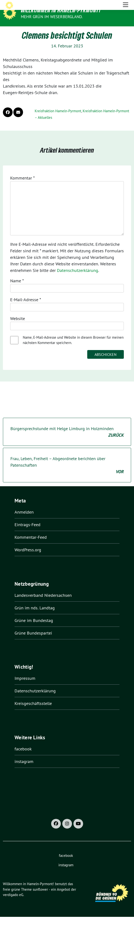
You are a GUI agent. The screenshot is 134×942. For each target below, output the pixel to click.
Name (17, 290)
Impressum (25, 688)
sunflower (40, 899)
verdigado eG (13, 904)
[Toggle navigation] (125, 31)
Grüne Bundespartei (33, 642)
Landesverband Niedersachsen (43, 605)
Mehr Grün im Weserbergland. (52, 16)
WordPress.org (28, 559)
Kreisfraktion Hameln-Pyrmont (58, 120)
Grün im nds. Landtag (35, 617)
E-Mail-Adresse (25, 309)
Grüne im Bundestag (34, 630)
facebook (23, 758)
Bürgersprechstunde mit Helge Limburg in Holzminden (67, 442)
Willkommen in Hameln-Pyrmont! (61, 10)
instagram (24, 771)
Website (17, 328)
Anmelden (24, 522)
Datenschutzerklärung (77, 280)
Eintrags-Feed (27, 534)
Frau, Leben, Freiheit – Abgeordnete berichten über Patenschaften (67, 475)
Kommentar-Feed (31, 547)
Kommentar (22, 188)
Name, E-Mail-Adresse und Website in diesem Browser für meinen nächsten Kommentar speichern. (73, 350)
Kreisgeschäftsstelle (33, 713)
